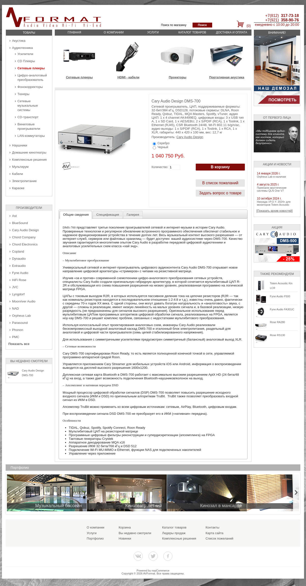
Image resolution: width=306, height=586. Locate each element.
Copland (18, 251)
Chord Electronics (25, 244)
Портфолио (95, 538)
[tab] (76, 215)
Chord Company (24, 237)
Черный (162, 147)
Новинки (125, 538)
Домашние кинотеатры (29, 152)
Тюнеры (23, 94)
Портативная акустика (226, 77)
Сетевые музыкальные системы (27, 105)
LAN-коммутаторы (31, 136)
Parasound (20, 323)
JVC (15, 287)
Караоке (18, 188)
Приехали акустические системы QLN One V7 (272, 189)
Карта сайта (214, 533)
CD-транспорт (28, 117)
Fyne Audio (20, 273)
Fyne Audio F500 (280, 296)
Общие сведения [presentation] (76, 214)
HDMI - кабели (128, 77)
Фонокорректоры (30, 87)
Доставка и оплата (231, 32)
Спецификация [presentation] (107, 214)
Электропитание (24, 181)
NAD (15, 308)
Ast (14, 216)
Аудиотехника (22, 48)
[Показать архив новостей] (274, 211)
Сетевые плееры (31, 68)
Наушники (19, 145)
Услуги (153, 32)
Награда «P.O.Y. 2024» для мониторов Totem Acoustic (274, 203)
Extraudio (19, 266)
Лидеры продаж (174, 533)
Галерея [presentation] (133, 214)
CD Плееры (26, 61)
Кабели (17, 174)
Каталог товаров (192, 32)
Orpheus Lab (21, 315)
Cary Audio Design (25, 230)
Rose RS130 (277, 335)
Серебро (163, 143)
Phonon (17, 330)
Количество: (160, 167)
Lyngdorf (18, 294)
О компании (114, 32)
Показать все (18, 344)
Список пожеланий (219, 538)
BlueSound (20, 223)
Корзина (125, 527)
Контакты (212, 527)
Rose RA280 (277, 322)
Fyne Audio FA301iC (282, 309)
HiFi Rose (19, 280)
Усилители (25, 54)
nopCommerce (160, 570)
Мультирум (20, 167)
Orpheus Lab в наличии (271, 176)
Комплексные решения (29, 159)
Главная (74, 32)
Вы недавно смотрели (135, 533)
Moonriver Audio (23, 301)
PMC (15, 337)
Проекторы (177, 77)
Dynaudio (19, 258)
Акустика (19, 41)
